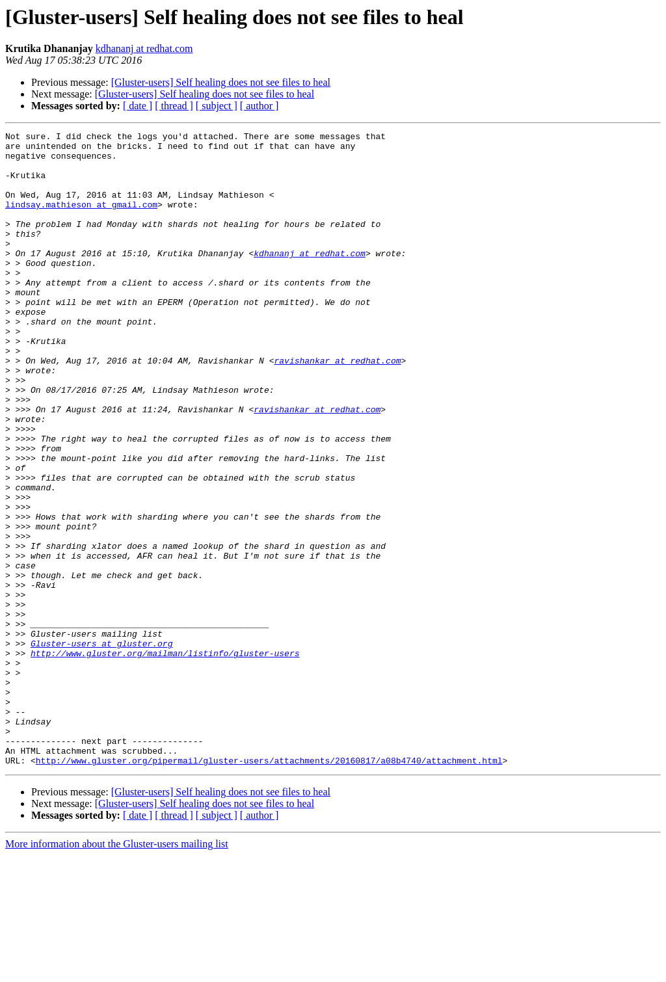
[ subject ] (216, 105)
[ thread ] (174, 105)
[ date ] (137, 105)
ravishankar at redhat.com (337, 407)
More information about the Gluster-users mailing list (116, 970)
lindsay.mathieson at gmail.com (81, 220)
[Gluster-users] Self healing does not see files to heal (220, 82)
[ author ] (259, 105)
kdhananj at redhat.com (144, 48)
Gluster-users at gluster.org (101, 746)
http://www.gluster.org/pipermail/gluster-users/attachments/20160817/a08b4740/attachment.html (269, 887)
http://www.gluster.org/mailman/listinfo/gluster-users (165, 758)
